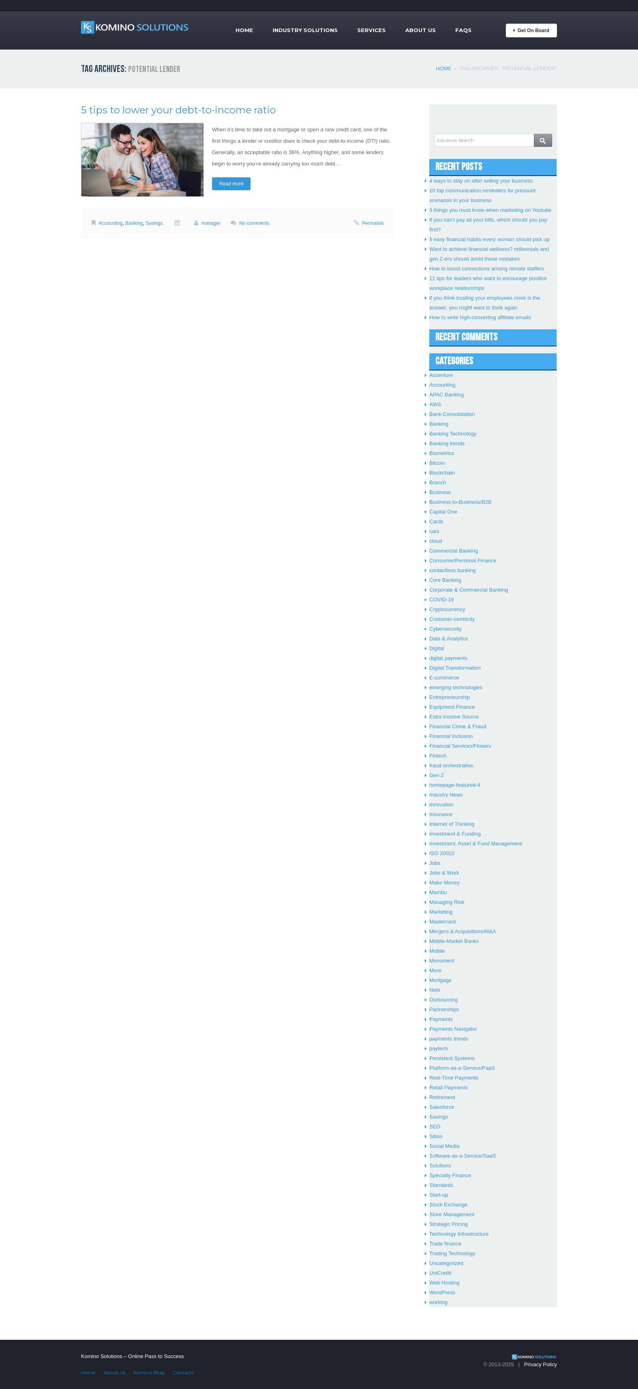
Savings (154, 223)
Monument (441, 961)
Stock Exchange (448, 1205)
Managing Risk (446, 902)
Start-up (438, 1195)
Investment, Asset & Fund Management (475, 843)
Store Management (451, 1214)
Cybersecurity (445, 629)
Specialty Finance (450, 1175)
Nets (434, 990)
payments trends (448, 1039)
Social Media (444, 1146)
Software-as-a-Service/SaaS (462, 1156)
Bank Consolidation (452, 414)
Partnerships (444, 1009)
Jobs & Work (444, 873)
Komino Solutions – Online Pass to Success (132, 1356)
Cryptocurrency (447, 609)
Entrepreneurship (449, 697)
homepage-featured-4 (454, 785)
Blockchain (442, 473)
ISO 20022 (441, 853)
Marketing (440, 912)
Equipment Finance (452, 707)
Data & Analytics (448, 639)
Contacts (183, 1372)
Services (371, 30)
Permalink (373, 223)
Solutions (440, 1166)
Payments (441, 1019)
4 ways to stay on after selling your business (481, 181)
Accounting (110, 223)
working (438, 1302)
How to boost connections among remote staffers (486, 269)
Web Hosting (444, 1283)
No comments (254, 223)
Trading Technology (452, 1253)
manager (211, 223)
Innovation (441, 804)
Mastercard (442, 922)
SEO (434, 1126)
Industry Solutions (305, 30)
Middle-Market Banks (454, 941)
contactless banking (452, 570)
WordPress (442, 1292)
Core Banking (445, 580)
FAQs (463, 30)
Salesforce (441, 1107)
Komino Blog (148, 1372)
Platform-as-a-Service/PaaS (462, 1068)
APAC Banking (446, 395)
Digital (436, 648)
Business (440, 492)
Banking (134, 223)
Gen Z (436, 775)
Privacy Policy (540, 1364)
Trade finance (445, 1244)
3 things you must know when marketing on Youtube (490, 210)
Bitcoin (437, 463)
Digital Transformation (455, 668)
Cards (436, 521)
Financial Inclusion (451, 736)
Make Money (444, 883)
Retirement (442, 1097)
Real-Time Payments (453, 1078)
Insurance (440, 814)
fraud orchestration (451, 765)
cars (434, 531)
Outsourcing (443, 1000)
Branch (437, 482)
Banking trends (447, 443)
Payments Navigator (453, 1029)
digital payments (448, 658)
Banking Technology (452, 434)
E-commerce (444, 678)
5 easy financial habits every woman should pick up (489, 239)
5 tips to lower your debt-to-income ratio (178, 110)
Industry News (446, 795)
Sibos (436, 1136)
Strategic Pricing (448, 1224)
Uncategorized (446, 1263)
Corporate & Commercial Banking (468, 590)
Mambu (438, 892)
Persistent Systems (451, 1058)
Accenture (441, 375)
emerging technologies (456, 687)
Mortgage (440, 980)
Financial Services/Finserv (460, 746)
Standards (441, 1185)
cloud (435, 541)
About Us (420, 30)
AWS (435, 404)
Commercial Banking (453, 551)
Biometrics (441, 453)
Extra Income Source (453, 717)
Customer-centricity (452, 619)
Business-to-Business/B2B (460, 502)
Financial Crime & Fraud (457, 726)
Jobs (434, 863)
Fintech (438, 756)
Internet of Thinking (451, 824)
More (435, 970)
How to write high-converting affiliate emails (480, 317)
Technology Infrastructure (459, 1234)
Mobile (437, 951)
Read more (231, 184)
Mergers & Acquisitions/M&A (462, 931)
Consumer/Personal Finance (462, 560)
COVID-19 (441, 600)
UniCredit (440, 1273)
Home (244, 30)
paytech (438, 1048)
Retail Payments (448, 1087)
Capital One (443, 512)
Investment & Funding (455, 834)
